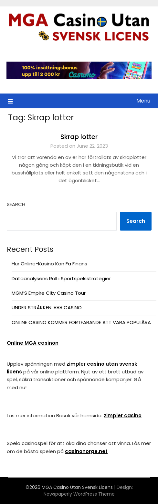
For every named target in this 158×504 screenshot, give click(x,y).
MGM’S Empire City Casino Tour (49, 293)
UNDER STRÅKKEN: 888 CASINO (47, 307)
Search (16, 204)
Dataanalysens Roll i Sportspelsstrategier (61, 278)
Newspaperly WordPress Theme (79, 494)
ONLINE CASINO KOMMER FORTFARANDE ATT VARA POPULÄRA (81, 322)
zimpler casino (123, 415)
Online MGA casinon (32, 343)
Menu (143, 100)
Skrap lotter (79, 136)
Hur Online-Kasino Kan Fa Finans (49, 263)
